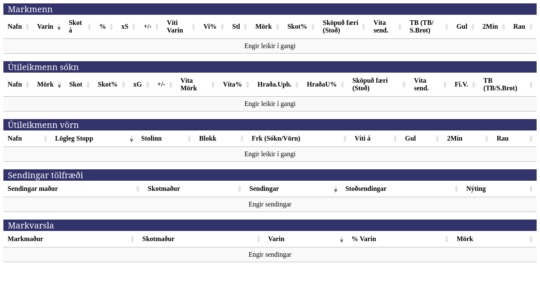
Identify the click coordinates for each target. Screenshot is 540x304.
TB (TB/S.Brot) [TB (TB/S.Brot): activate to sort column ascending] (500, 84)
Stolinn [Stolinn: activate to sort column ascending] (151, 138)
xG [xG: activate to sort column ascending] (137, 84)
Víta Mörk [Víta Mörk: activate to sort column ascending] (189, 84)
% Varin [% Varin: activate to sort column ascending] (363, 238)
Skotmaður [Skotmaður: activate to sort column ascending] (164, 188)
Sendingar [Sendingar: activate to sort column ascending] (264, 188)
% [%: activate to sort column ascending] (102, 26)
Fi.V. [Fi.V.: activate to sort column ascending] (461, 84)
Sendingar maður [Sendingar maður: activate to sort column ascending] (33, 188)
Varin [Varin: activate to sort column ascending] (45, 26)
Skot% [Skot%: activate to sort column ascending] (297, 26)
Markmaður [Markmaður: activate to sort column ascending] (25, 238)
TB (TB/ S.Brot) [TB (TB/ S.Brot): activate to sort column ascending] (421, 26)
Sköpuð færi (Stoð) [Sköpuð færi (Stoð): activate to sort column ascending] (340, 26)
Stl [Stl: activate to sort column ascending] (236, 26)
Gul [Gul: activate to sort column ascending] (461, 26)
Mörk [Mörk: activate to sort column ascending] (263, 26)
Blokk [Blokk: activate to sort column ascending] (207, 138)
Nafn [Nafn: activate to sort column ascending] (15, 26)
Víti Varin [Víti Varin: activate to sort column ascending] (175, 26)
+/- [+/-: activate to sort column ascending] (147, 26)
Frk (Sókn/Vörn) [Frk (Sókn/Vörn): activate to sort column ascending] (276, 138)
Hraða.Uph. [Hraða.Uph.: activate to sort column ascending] (274, 84)
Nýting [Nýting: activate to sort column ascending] (476, 188)
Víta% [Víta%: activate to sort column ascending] (232, 84)
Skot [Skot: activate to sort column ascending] (75, 84)
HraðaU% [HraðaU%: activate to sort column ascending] (322, 84)
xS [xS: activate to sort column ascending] (124, 26)
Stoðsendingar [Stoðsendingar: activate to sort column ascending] (366, 188)
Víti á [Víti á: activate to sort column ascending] (363, 138)
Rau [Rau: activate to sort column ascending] (519, 26)
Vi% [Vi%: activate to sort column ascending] (209, 26)
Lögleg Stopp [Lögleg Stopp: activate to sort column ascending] (74, 138)
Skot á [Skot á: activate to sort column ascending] (75, 26)
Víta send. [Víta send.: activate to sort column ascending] (380, 26)
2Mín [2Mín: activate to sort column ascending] (490, 26)
